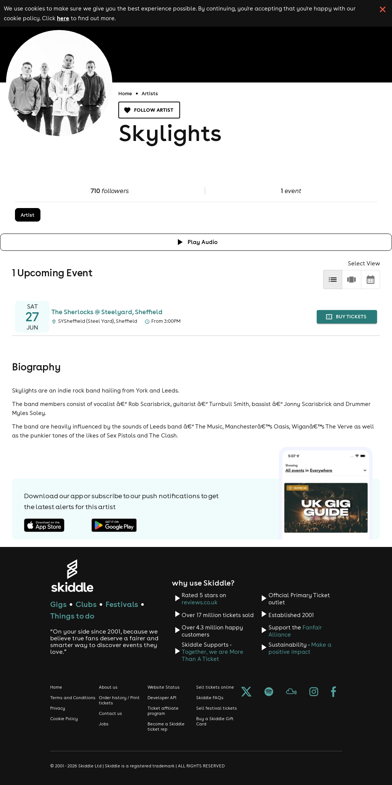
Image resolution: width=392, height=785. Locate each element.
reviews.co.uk (200, 602)
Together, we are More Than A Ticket (212, 655)
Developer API (162, 697)
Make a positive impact (299, 648)
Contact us (110, 713)
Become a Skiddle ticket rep (166, 726)
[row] (351, 279)
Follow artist (149, 110)
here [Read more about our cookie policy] (63, 18)
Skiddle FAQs (210, 697)
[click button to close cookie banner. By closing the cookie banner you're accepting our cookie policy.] (382, 9)
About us (108, 687)
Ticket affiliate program (163, 711)
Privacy (57, 708)
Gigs (58, 604)
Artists (150, 93)
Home (125, 93)
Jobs (104, 724)
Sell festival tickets (216, 708)
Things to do (72, 615)
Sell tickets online (215, 687)
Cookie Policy (64, 718)
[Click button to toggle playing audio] (196, 242)
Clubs (86, 604)
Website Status (164, 687)
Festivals (122, 604)
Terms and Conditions (72, 697)
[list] (332, 279)
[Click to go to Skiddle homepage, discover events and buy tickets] (72, 575)
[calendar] (370, 279)
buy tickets (347, 317)
